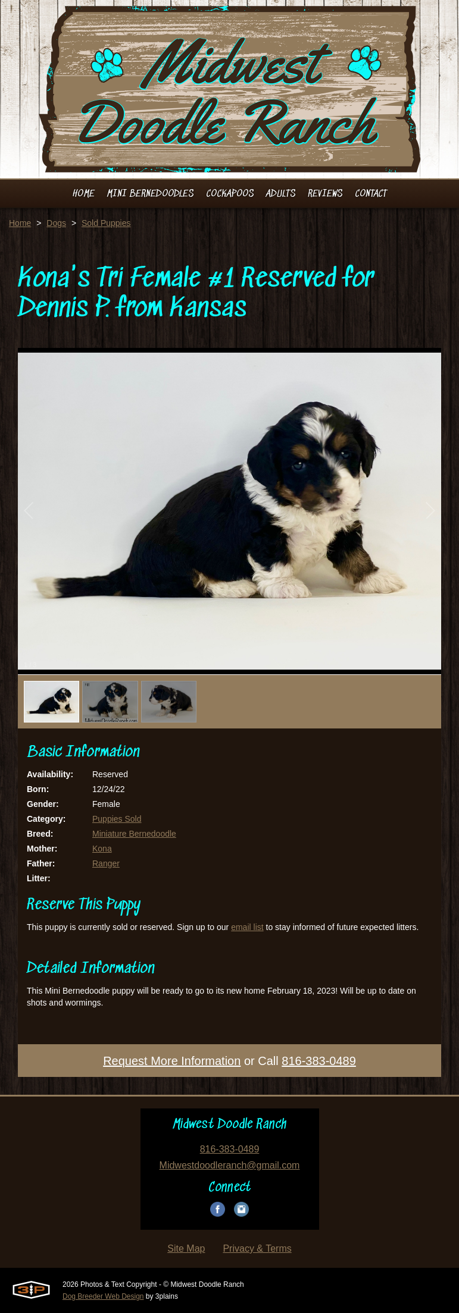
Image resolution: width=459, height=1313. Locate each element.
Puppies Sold (117, 819)
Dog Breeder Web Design (103, 1296)
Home (20, 223)
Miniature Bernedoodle (134, 833)
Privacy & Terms (257, 1248)
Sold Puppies (106, 223)
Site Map (186, 1248)
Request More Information (172, 1060)
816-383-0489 (319, 1060)
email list (247, 927)
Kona (102, 848)
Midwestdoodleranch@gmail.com (230, 1165)
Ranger (106, 863)
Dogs (56, 223)
